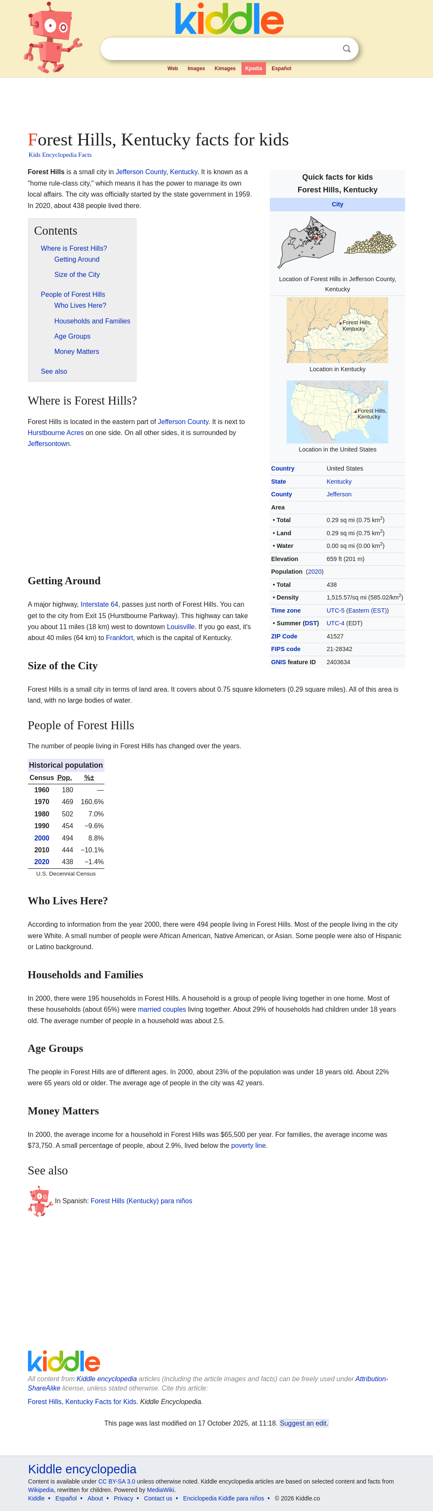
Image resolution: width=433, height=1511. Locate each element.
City (337, 204)
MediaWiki (161, 1489)
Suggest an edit (303, 1423)
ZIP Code (284, 636)
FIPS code (286, 649)
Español (281, 68)
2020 (314, 571)
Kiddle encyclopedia (107, 1378)
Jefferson (338, 494)
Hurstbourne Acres (56, 432)
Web (172, 68)
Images (196, 68)
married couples (162, 1009)
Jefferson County (141, 171)
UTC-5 (335, 610)
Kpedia (253, 68)
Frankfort (119, 637)
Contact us (158, 1498)
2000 (41, 838)
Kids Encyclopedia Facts (60, 154)
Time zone (286, 610)
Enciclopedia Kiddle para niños (223, 1498)
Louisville (181, 626)
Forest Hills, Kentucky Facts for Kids (82, 1401)
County (281, 494)
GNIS (278, 662)
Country (282, 468)
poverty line (248, 1145)
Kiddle (36, 1498)
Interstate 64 (99, 604)
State (278, 481)
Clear (329, 49)
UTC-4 (335, 623)
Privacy (123, 1498)
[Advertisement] (216, 101)
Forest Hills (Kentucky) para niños (141, 1200)
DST (311, 623)
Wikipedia (41, 1489)
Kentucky (338, 481)
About (95, 1498)
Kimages (225, 68)
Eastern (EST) (367, 610)
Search (347, 48)
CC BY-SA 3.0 (116, 1481)
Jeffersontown (49, 443)
